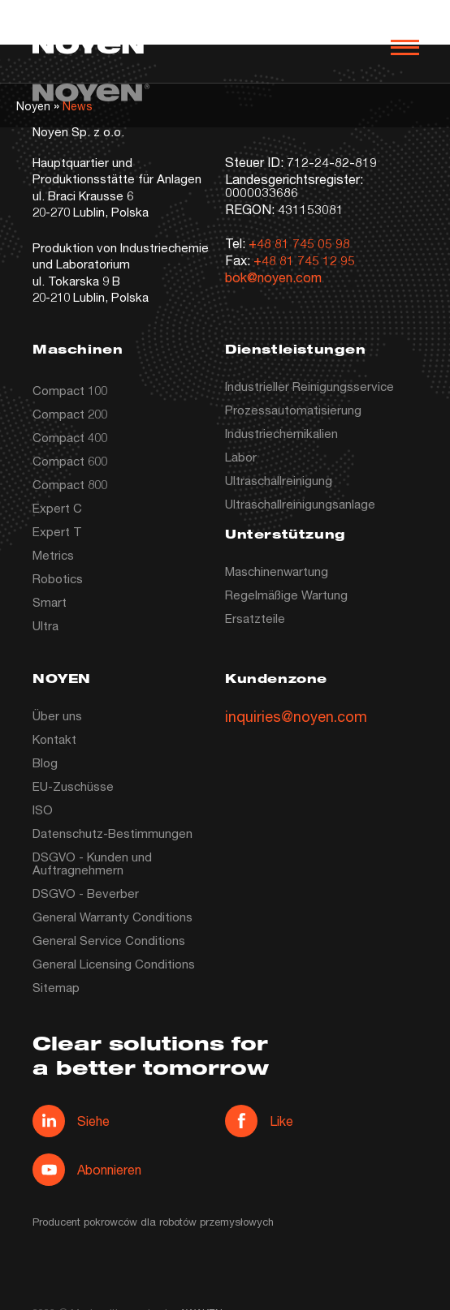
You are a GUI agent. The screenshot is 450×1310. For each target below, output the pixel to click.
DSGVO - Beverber (85, 893)
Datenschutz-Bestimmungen (112, 833)
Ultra (45, 625)
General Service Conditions (108, 940)
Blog (45, 762)
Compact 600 (69, 460)
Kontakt (54, 739)
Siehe (71, 1121)
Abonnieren (86, 1169)
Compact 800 (69, 484)
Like (259, 1121)
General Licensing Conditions (113, 963)
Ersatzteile (255, 618)
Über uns (57, 715)
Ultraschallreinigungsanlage (300, 503)
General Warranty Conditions (112, 916)
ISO (42, 809)
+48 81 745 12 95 (304, 260)
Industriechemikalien (281, 433)
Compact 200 (69, 413)
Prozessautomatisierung (293, 409)
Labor (241, 456)
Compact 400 (69, 437)
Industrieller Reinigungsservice (309, 386)
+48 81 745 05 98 (299, 243)
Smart (49, 602)
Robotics (57, 578)
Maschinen (77, 351)
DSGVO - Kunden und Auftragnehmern (92, 863)
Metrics (53, 555)
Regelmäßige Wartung (286, 594)
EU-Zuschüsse (73, 786)
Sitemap (56, 987)
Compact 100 (69, 390)
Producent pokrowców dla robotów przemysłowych (153, 1221)
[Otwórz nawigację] (405, 47)
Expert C (57, 507)
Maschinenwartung (276, 571)
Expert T (57, 531)
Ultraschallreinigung (278, 480)
